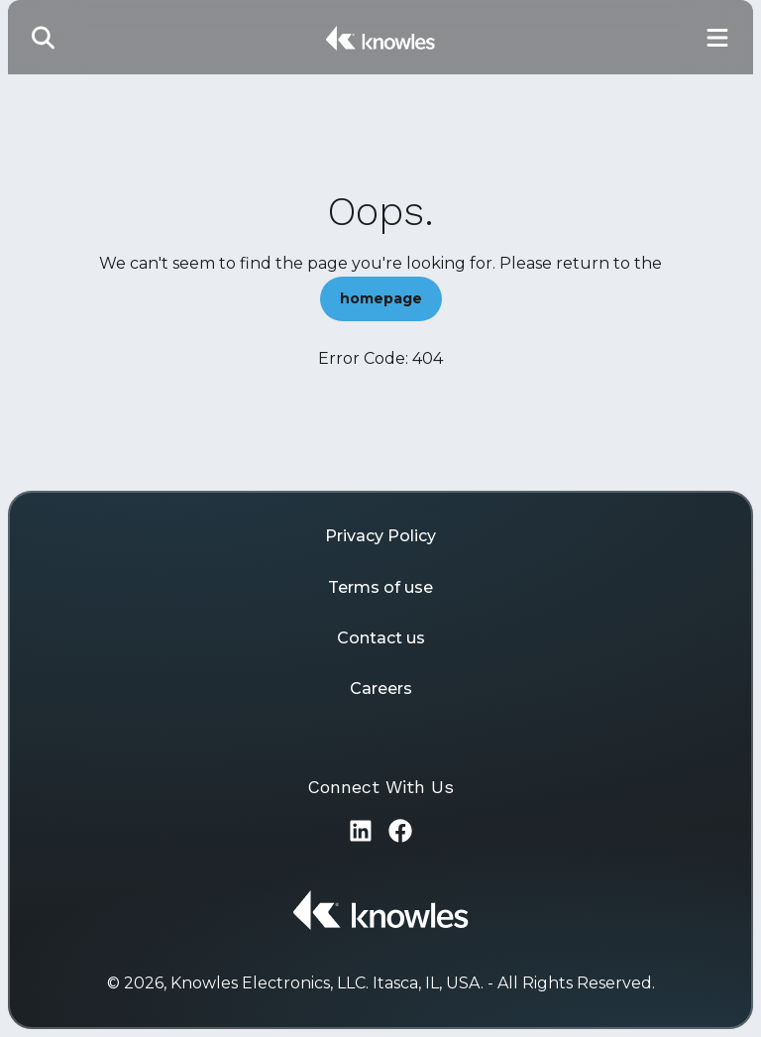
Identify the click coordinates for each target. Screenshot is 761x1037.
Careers (381, 688)
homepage (381, 298)
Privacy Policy (380, 535)
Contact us (381, 638)
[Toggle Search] (43, 37)
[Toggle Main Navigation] (717, 37)
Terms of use (380, 587)
